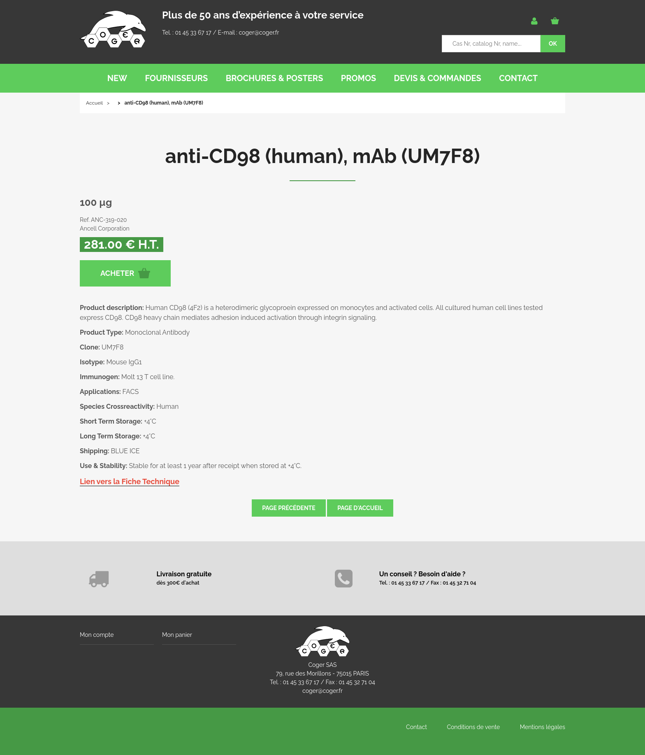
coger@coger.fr (259, 32)
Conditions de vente (473, 727)
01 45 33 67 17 (193, 32)
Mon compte (97, 634)
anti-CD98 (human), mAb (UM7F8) (322, 156)
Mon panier (177, 634)
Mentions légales (542, 727)
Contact (416, 727)
